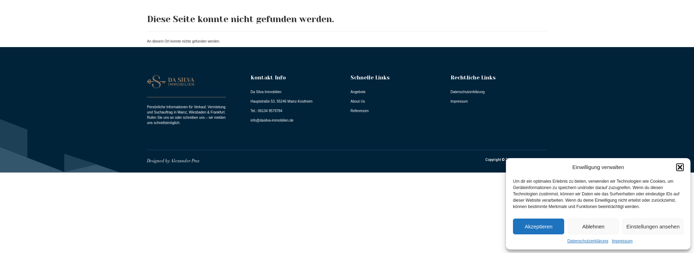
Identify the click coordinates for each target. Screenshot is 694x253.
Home (488, 25)
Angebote (521, 25)
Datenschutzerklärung (587, 241)
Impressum (622, 241)
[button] (679, 167)
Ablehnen (593, 226)
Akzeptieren (538, 226)
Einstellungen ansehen (653, 226)
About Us (559, 25)
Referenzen (599, 25)
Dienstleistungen (653, 25)
